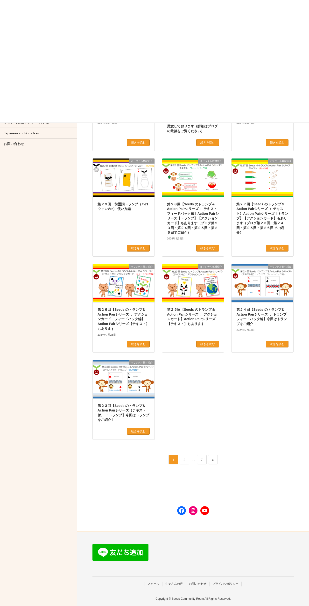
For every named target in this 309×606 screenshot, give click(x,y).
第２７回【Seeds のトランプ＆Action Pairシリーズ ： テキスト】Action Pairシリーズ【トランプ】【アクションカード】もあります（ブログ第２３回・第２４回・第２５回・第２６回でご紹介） (262, 218)
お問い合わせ (14, 144)
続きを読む (138, 142)
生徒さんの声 (174, 583)
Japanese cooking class (21, 133)
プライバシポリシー (225, 583)
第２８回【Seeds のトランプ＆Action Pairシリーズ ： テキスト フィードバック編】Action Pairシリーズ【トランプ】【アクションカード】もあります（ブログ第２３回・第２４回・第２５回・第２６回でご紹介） (194, 218)
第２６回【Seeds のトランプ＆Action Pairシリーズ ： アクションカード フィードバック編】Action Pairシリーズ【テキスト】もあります (123, 319)
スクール (153, 583)
